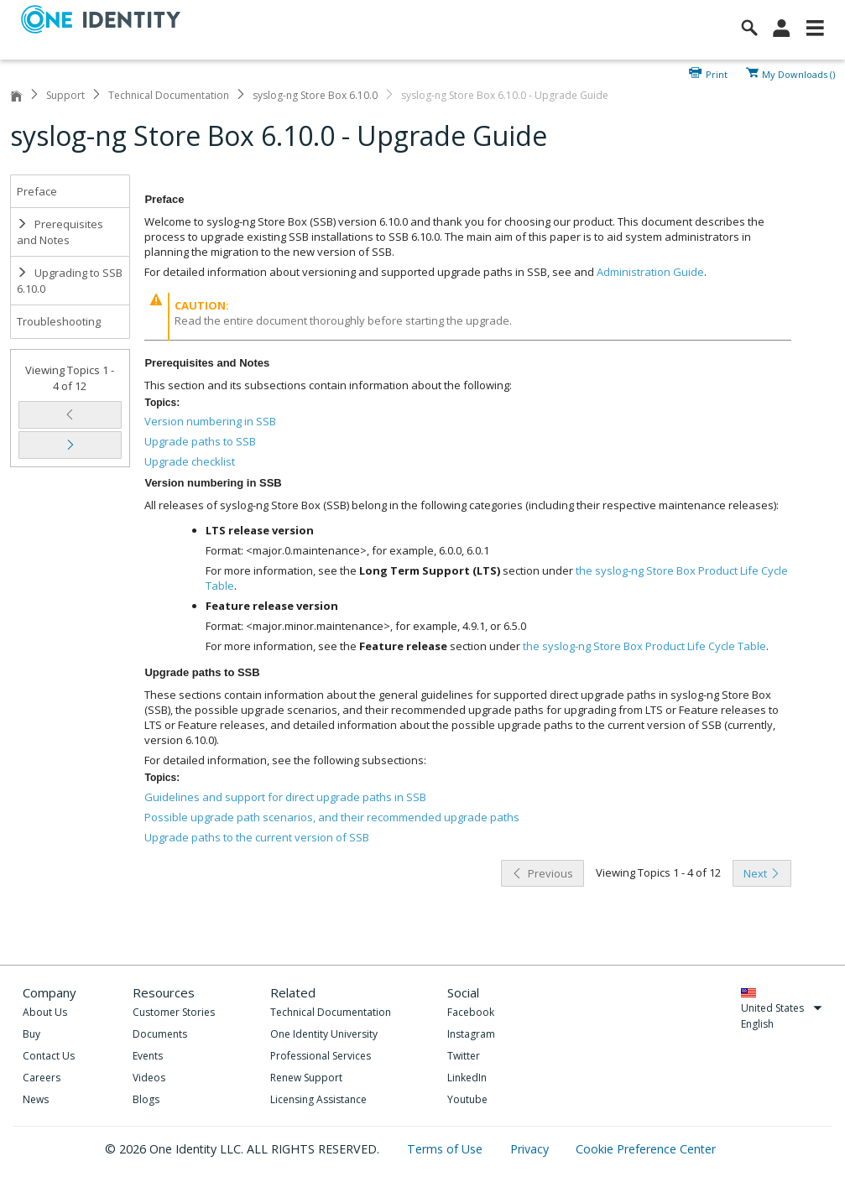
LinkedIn (467, 1077)
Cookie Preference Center (646, 1149)
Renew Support (306, 1077)
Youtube (467, 1099)
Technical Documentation (168, 95)
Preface (37, 191)
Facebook (470, 1012)
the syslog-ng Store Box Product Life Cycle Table (644, 645)
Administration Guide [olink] (650, 271)
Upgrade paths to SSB (200, 441)
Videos (149, 1077)
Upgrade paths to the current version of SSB (256, 837)
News (36, 1099)
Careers (41, 1077)
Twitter (463, 1056)
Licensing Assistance (318, 1099)
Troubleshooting (59, 321)
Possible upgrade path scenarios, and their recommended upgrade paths (331, 817)
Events (148, 1056)
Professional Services (320, 1056)
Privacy (531, 1149)
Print (717, 73)
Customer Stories (174, 1012)
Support (65, 95)
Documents (160, 1034)
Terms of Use (446, 1149)
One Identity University (324, 1034)
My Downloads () (798, 73)
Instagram (471, 1034)
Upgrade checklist (189, 461)
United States (781, 1008)
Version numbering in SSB (210, 421)
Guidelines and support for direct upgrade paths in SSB (285, 796)
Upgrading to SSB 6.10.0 (70, 280)
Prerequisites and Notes (60, 231)
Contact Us (49, 1056)
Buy (31, 1034)
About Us (45, 1012)
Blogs (146, 1099)
